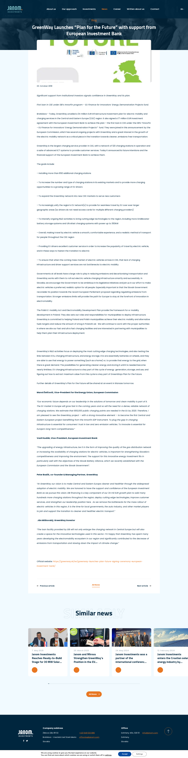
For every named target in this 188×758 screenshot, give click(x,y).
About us (51, 9)
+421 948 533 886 (87, 733)
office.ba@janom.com (89, 737)
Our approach (69, 9)
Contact (154, 9)
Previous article (46, 586)
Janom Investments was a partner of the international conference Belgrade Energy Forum (131, 658)
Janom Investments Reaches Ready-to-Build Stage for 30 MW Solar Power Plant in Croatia (47, 658)
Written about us (135, 9)
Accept (124, 754)
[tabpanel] (47, 652)
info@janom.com (150, 733)
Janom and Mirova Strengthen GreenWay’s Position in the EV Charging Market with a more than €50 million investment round (88, 658)
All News (96, 585)
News (104, 9)
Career (117, 9)
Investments (89, 9)
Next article (144, 586)
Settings (139, 754)
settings (108, 755)
